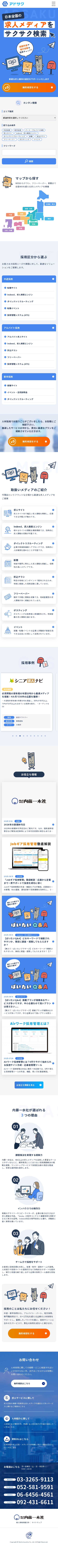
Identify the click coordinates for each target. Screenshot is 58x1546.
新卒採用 (17, 130)
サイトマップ (37, 1522)
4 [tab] (23, 736)
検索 (29, 161)
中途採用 (7, 130)
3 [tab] (20, 736)
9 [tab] (41, 736)
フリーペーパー (9, 139)
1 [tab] (13, 736)
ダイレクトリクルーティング (14, 136)
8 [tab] (38, 736)
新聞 (31, 136)
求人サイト (8, 133)
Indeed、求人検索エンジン (26, 133)
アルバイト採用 (12, 327)
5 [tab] (27, 736)
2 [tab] (16, 736)
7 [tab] (34, 736)
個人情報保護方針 (22, 1522)
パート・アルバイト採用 (34, 130)
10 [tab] (45, 736)
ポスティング (24, 139)
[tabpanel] (29, 702)
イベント (37, 139)
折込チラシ (41, 136)
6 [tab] (31, 736)
